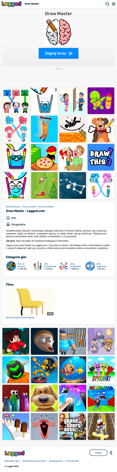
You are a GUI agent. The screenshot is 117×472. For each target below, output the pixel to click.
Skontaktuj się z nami (34, 461)
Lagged (12, 4)
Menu (114, 4)
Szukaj (107, 4)
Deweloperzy (56, 461)
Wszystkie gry (12, 461)
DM (111, 452)
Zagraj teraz (55, 53)
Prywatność (72, 461)
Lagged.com (15, 453)
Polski (98, 453)
